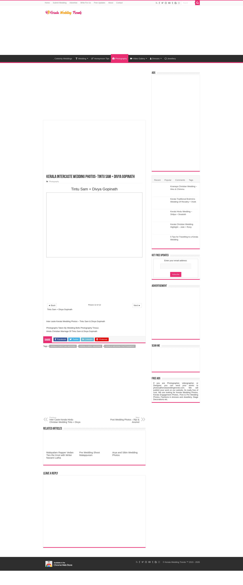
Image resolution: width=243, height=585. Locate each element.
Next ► (137, 305)
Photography (119, 58)
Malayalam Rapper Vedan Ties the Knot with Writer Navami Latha (59, 455)
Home (47, 3)
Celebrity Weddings (62, 58)
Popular (167, 180)
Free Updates (99, 3)
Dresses (155, 58)
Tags (191, 180)
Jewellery (170, 58)
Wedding (80, 58)
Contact (119, 3)
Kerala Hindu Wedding (90, 346)
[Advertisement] (141, 30)
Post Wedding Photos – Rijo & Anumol (123, 420)
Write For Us (85, 3)
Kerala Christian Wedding (63, 346)
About (110, 3)
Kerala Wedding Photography (120, 346)
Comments (180, 180)
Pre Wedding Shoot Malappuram (89, 453)
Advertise (73, 3)
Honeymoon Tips (100, 58)
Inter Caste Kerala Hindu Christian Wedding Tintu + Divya (65, 420)
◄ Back (51, 305)
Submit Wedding (59, 3)
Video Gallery (137, 58)
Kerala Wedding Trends (175, 562)
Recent (157, 180)
